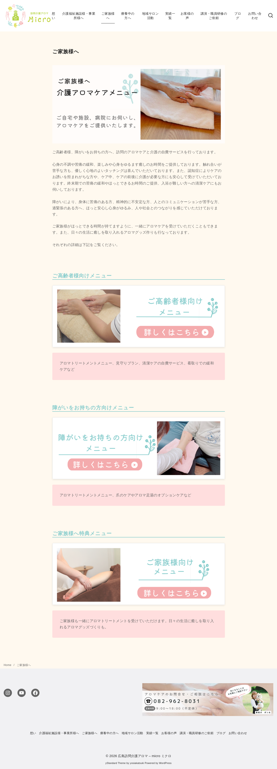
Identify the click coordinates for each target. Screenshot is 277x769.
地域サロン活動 (150, 16)
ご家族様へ (108, 16)
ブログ (237, 16)
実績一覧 (170, 16)
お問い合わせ (254, 16)
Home (8, 665)
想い (53, 16)
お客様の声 (187, 16)
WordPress (165, 763)
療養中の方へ (127, 16)
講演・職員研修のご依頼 (214, 16)
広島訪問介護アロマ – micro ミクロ (144, 756)
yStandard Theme (115, 763)
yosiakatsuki (137, 763)
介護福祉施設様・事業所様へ (78, 16)
